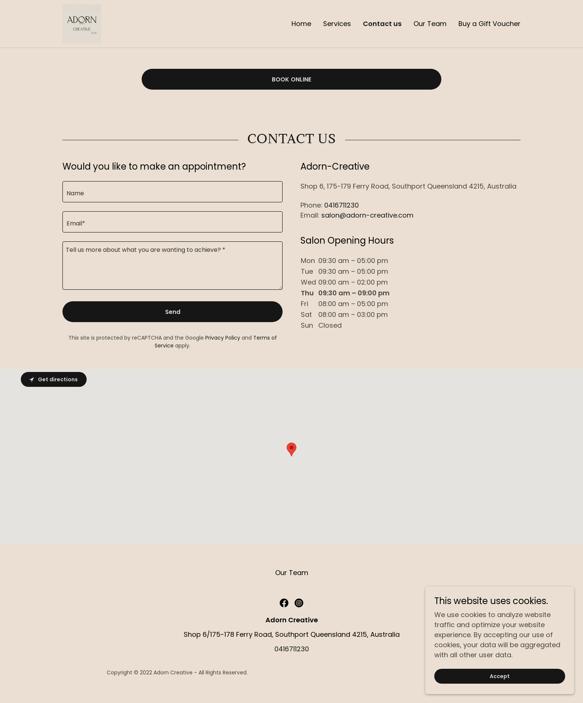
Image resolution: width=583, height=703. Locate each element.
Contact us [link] (382, 23)
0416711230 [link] (341, 205)
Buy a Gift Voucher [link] (489, 23)
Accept (500, 676)
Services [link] (337, 23)
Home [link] (301, 23)
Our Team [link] (430, 23)
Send (172, 312)
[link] (81, 23)
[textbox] (172, 191)
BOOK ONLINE (291, 79)
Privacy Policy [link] (222, 337)
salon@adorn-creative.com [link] (367, 215)
